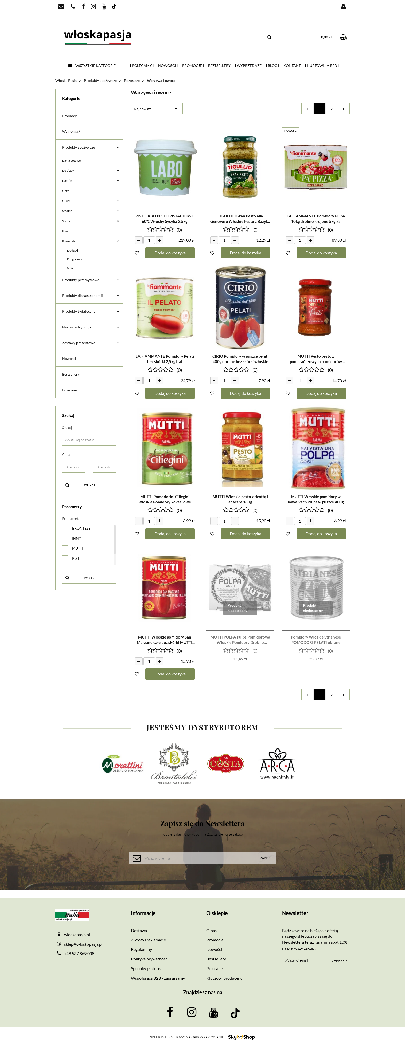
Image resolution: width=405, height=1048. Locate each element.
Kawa (65, 231)
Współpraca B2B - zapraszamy (158, 977)
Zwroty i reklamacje (148, 939)
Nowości (69, 358)
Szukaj (89, 485)
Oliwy (90, 201)
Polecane (69, 390)
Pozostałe (90, 241)
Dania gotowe (71, 160)
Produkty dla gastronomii (90, 295)
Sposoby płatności (147, 968)
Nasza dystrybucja (90, 327)
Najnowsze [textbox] (142, 109)
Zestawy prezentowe (90, 343)
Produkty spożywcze (90, 147)
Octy (65, 191)
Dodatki (72, 251)
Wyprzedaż (71, 131)
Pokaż (89, 578)
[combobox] (157, 108)
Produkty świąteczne (90, 311)
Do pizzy (90, 170)
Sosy (70, 268)
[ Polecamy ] (142, 65)
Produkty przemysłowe (90, 280)
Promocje (70, 116)
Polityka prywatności (149, 958)
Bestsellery (71, 374)
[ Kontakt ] (292, 65)
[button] (165, 913)
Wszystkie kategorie (92, 65)
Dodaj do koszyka (170, 252)
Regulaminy (141, 949)
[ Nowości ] (167, 65)
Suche (90, 221)
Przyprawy (74, 259)
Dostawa (139, 930)
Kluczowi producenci (224, 977)
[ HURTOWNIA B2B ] (322, 65)
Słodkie (90, 211)
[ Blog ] (272, 65)
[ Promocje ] (192, 65)
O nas (211, 930)
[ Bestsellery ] (219, 65)
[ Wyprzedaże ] (249, 65)
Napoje (90, 181)
